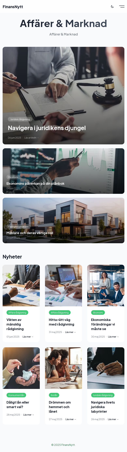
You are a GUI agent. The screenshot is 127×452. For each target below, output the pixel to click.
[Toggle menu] (121, 6)
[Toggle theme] (112, 6)
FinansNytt (13, 6)
